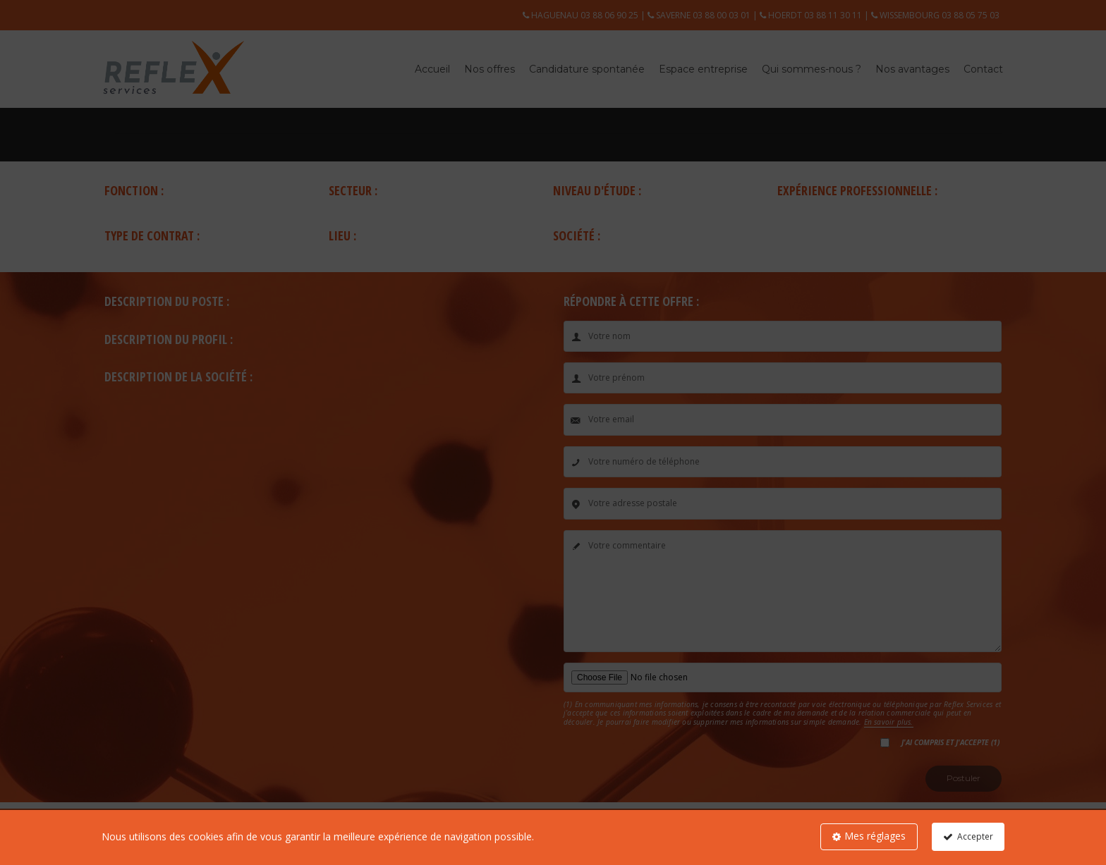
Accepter (975, 836)
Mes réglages (875, 835)
